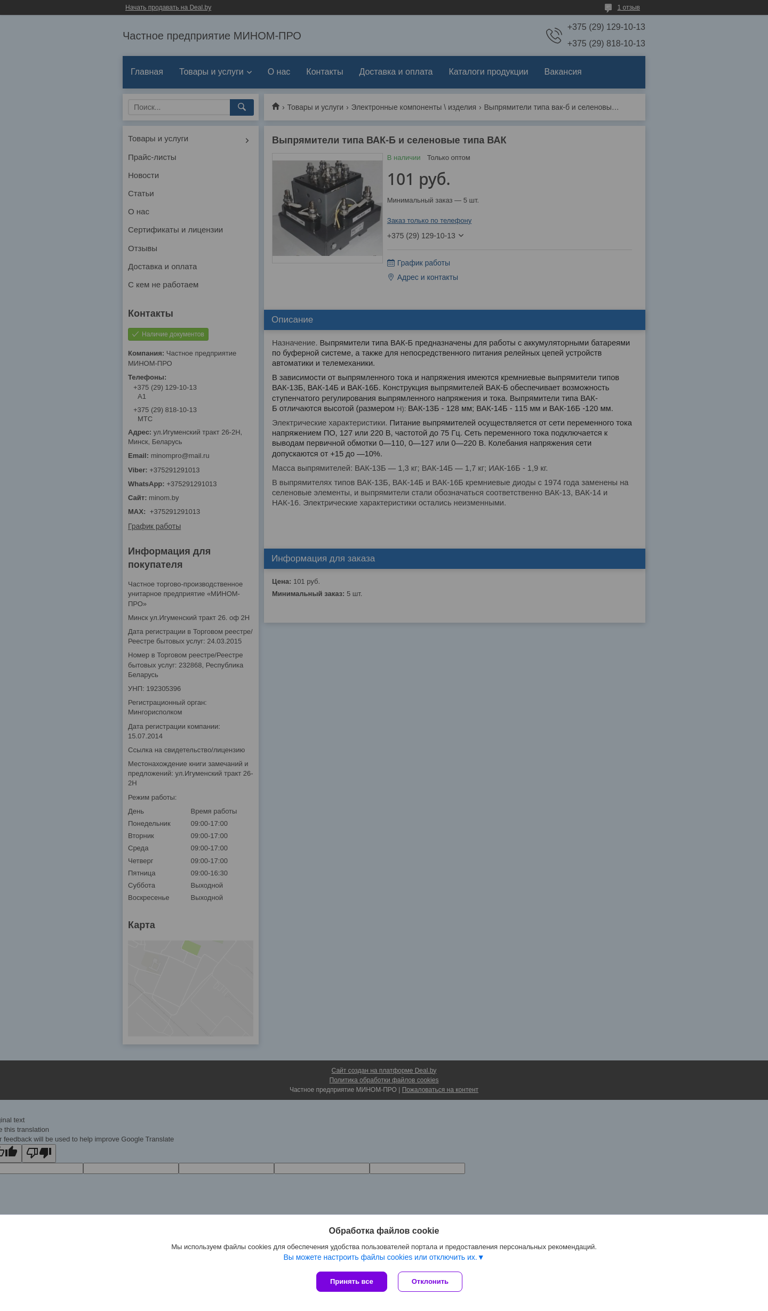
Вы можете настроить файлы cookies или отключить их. (380, 1257)
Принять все (351, 1281)
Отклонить (430, 1281)
